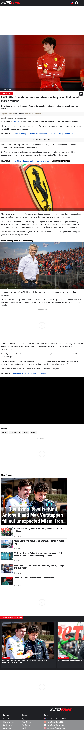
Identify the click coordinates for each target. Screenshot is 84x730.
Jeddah (33, 432)
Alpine (24, 719)
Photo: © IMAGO (6, 89)
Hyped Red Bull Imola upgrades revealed (29, 373)
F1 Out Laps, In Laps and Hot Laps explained (30, 161)
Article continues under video (42, 139)
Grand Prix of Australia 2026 (55, 719)
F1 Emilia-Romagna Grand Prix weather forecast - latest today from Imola (42, 134)
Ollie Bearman (15, 432)
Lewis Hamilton (8, 719)
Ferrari (16, 121)
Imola (25, 432)
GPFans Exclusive (6, 93)
